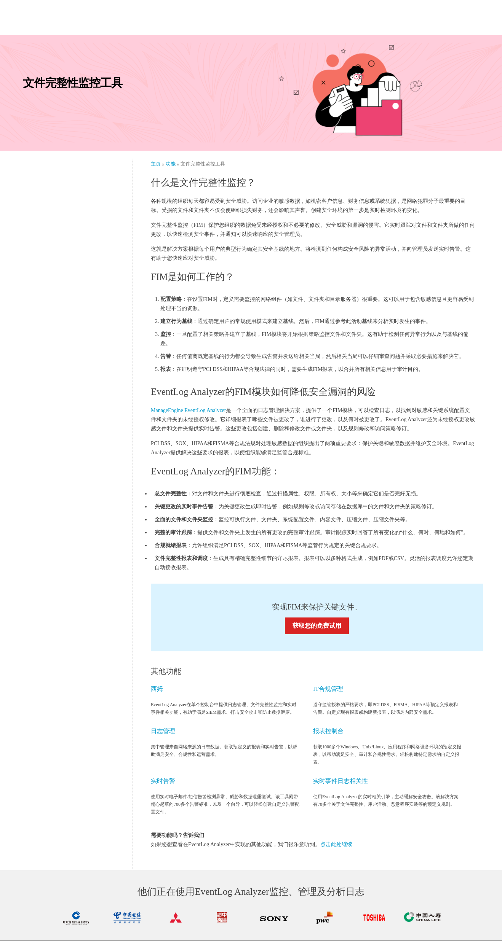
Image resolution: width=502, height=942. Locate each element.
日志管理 (163, 732)
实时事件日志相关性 (340, 782)
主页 (156, 165)
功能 (171, 165)
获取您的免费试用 (317, 627)
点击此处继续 (336, 846)
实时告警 (163, 782)
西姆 (157, 690)
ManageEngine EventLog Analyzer (188, 412)
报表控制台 (328, 732)
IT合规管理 (328, 690)
